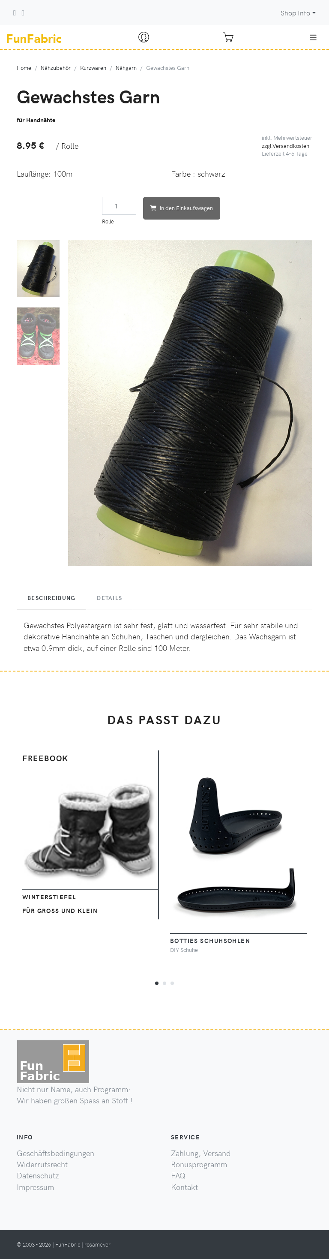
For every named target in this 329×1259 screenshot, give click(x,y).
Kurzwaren (93, 67)
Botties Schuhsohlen (210, 940)
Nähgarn (126, 67)
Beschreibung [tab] (51, 598)
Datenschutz (38, 1175)
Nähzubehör (56, 67)
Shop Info (295, 12)
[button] (157, 982)
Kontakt (184, 1187)
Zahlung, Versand (201, 1153)
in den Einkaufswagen (181, 207)
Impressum (35, 1187)
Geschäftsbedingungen (55, 1153)
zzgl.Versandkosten (285, 145)
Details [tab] (109, 598)
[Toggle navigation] (313, 37)
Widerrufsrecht (42, 1164)
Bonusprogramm (199, 1164)
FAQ (178, 1175)
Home (24, 67)
